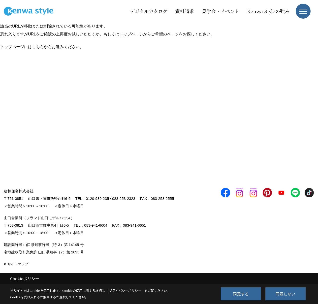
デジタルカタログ (148, 11)
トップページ (131, 34)
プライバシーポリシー (125, 290)
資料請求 (184, 11)
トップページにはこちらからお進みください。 (42, 47)
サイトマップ (17, 264)
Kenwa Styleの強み (268, 11)
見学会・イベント (220, 11)
